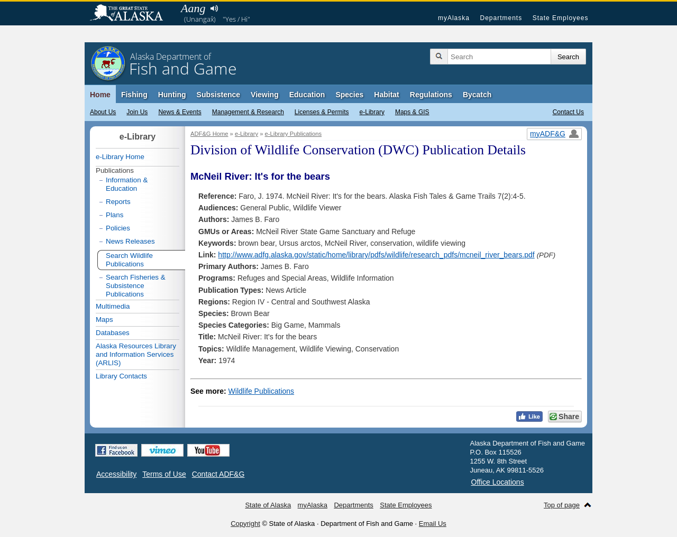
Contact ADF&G (218, 474)
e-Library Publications (293, 134)
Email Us (432, 523)
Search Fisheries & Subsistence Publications (136, 285)
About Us (103, 112)
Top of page (562, 505)
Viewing (265, 94)
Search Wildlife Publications (129, 260)
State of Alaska (131, 13)
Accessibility (116, 474)
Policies (118, 228)
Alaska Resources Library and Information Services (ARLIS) (136, 354)
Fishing (134, 94)
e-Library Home (120, 157)
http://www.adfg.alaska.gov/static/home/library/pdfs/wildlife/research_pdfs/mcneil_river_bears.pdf (376, 255)
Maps (104, 319)
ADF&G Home (209, 134)
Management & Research (248, 112)
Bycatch (477, 94)
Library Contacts (121, 376)
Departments (501, 18)
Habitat (386, 94)
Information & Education (127, 184)
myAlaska (454, 18)
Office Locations (497, 482)
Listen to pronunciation (214, 8)
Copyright (245, 523)
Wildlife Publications (261, 391)
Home (100, 94)
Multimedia (113, 306)
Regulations (431, 94)
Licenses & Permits (322, 112)
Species (349, 94)
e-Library (372, 112)
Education (307, 94)
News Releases (130, 241)
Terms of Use (164, 474)
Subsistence (218, 94)
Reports (118, 202)
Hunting (172, 94)
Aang (193, 8)
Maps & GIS (412, 112)
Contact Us (568, 112)
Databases (113, 333)
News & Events (179, 112)
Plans (114, 215)
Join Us (137, 112)
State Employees (561, 18)
